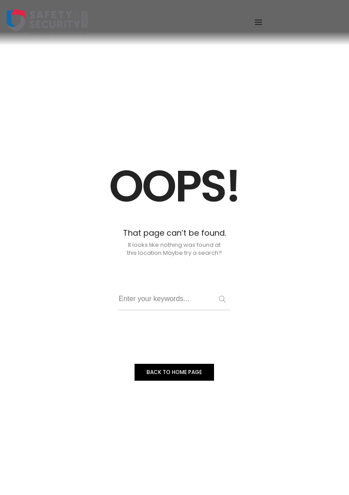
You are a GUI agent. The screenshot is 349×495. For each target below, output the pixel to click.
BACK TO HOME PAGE (174, 372)
